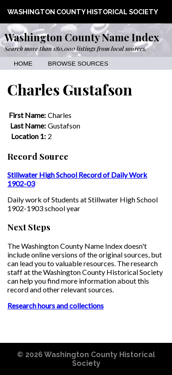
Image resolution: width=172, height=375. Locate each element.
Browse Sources (78, 63)
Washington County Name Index (82, 37)
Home (23, 63)
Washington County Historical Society (82, 12)
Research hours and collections (55, 305)
